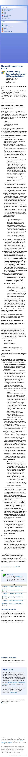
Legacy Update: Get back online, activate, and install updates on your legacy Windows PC (14, 2)
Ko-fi (18, 740)
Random (14, 684)
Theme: (11, 755)
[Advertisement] (14, 48)
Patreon (9, 742)
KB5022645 (17, 566)
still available (18, 576)
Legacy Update (13, 692)
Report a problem (4, 702)
